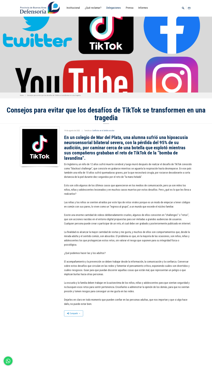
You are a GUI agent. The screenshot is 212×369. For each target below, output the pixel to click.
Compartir (73, 313)
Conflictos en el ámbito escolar (103, 131)
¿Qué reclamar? (93, 7)
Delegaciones (113, 7)
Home (22, 95)
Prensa (129, 7)
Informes (143, 7)
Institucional (73, 7)
